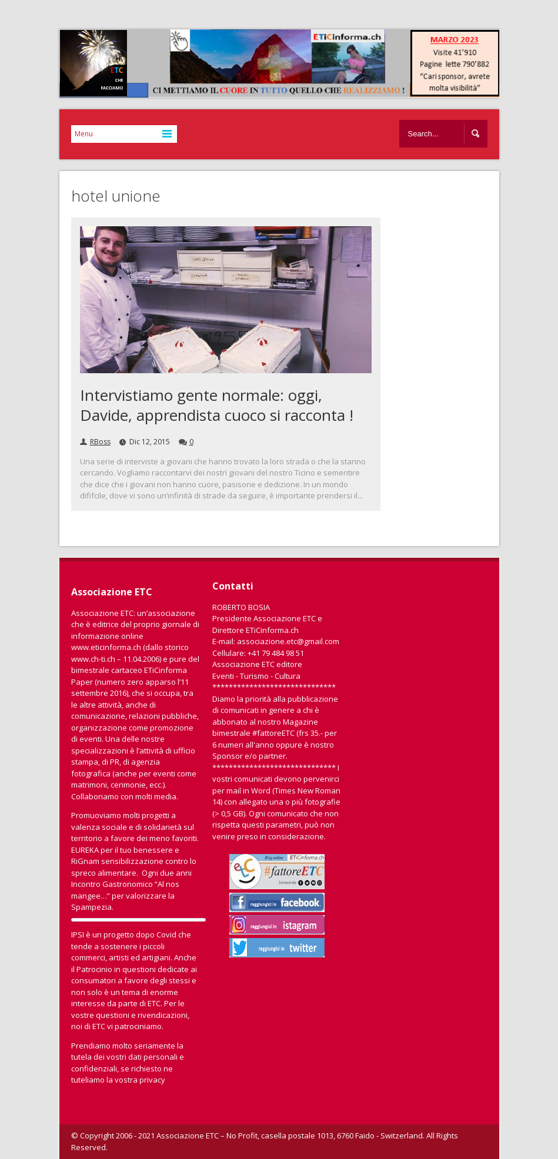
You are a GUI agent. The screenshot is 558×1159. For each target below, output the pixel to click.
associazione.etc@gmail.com (288, 641)
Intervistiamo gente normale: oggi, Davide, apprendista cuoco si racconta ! (216, 405)
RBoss (100, 442)
